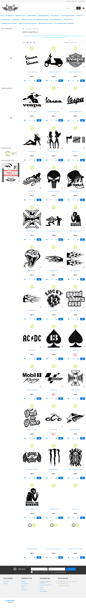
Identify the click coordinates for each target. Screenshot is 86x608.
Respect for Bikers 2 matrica (75, 231)
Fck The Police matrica (32, 429)
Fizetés (41, 587)
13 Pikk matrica (53, 350)
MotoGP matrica (54, 390)
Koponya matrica (6, 19)
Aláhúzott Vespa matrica (53, 111)
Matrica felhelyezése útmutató (28, 23)
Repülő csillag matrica (75, 429)
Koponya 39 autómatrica (54, 191)
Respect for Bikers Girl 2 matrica (75, 548)
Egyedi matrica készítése (68, 15)
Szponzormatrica (32, 15)
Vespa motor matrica (54, 72)
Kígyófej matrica (32, 270)
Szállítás (42, 589)
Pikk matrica (75, 350)
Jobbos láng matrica (53, 509)
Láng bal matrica (75, 509)
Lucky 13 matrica (54, 310)
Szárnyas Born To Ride (32, 469)
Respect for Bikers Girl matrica (54, 548)
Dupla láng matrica (75, 270)
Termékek (5, 583)
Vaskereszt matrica (26, 19)
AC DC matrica (32, 350)
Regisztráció (24, 583)
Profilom (23, 585)
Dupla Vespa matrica (32, 72)
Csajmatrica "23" (75, 151)
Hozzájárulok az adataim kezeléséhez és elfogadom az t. (50, 572)
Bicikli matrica (55, 15)
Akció (2, 15)
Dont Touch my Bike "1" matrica (53, 231)
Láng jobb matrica (54, 270)
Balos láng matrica (32, 310)
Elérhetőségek (43, 591)
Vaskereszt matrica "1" (32, 231)
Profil (73, 1)
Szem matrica (16, 19)
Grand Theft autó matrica (75, 310)
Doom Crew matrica (75, 390)
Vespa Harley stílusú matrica (75, 72)
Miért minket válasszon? (45, 23)
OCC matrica (54, 429)
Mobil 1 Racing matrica (32, 390)
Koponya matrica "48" (75, 191)
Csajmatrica (79, 15)
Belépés (66, 1)
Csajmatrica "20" (53, 151)
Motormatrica (10, 15)
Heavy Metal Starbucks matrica (75, 469)
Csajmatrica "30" (32, 191)
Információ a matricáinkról (9, 23)
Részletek (25, 80)
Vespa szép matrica (31, 111)
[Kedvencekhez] (29, 80)
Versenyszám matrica (56, 19)
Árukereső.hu (10, 602)
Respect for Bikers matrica (32, 509)
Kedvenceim (24, 590)
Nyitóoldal (6, 581)
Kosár (23, 587)
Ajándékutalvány (20, 15)
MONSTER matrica (53, 469)
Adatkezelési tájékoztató (46, 585)
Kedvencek (81, 1)
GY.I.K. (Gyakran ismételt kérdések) (63, 23)
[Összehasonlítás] (34, 80)
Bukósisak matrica (44, 15)
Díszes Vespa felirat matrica (75, 111)
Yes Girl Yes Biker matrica (32, 548)
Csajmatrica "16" (32, 151)
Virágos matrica (68, 19)
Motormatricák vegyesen (41, 19)
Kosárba (39, 80)
